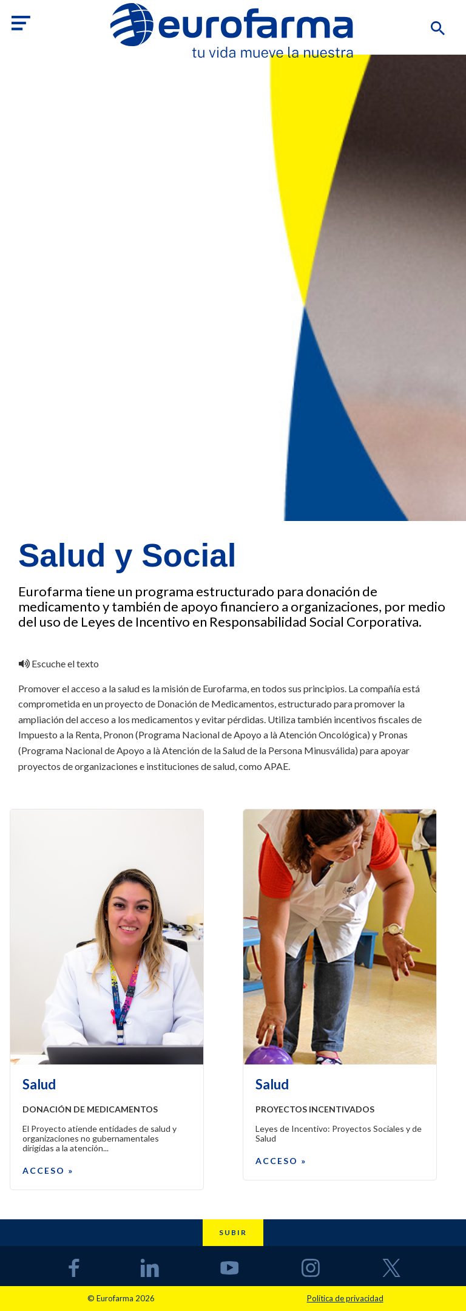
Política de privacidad (345, 1298)
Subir (233, 1232)
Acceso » (47, 1170)
